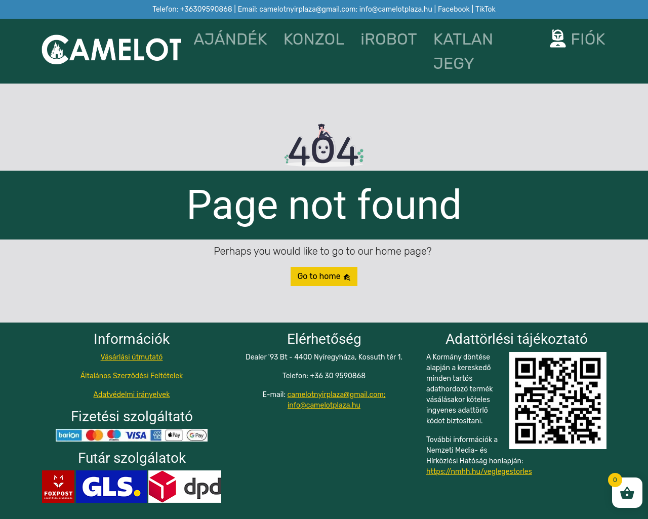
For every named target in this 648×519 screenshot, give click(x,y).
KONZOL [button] (314, 39)
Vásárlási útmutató (132, 357)
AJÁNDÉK (230, 39)
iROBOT (388, 39)
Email (335, 9)
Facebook (454, 9)
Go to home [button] (323, 276)
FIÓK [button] (577, 39)
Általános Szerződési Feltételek (131, 376)
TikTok (485, 9)
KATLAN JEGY (463, 51)
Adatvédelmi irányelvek (132, 394)
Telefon (192, 9)
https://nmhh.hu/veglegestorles (479, 471)
